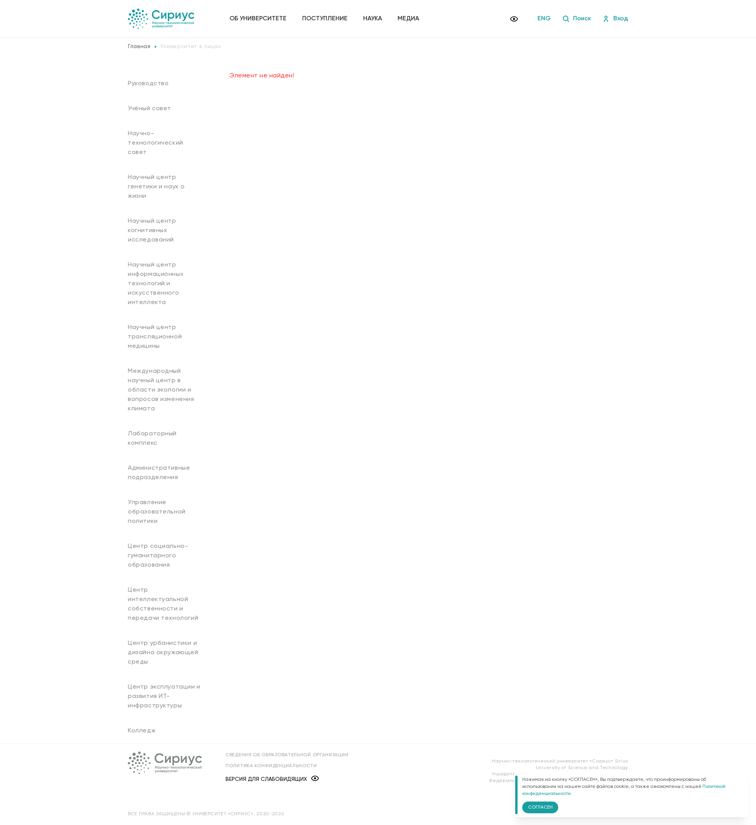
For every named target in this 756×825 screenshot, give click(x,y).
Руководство (148, 84)
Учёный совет (149, 109)
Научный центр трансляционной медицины (155, 336)
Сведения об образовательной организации (287, 755)
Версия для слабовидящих (272, 779)
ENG (544, 19)
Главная (139, 46)
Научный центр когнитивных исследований (152, 230)
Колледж (142, 731)
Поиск (577, 19)
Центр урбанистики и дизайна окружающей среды (163, 652)
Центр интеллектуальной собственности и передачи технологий (163, 604)
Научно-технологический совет (155, 143)
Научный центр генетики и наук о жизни (156, 186)
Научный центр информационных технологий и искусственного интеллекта (155, 284)
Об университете (258, 19)
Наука (372, 19)
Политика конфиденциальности (271, 766)
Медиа (408, 19)
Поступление (325, 19)
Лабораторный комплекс (152, 438)
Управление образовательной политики (157, 511)
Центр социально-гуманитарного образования (158, 555)
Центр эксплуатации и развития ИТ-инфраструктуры (164, 696)
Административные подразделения (159, 473)
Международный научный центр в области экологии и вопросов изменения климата (161, 390)
